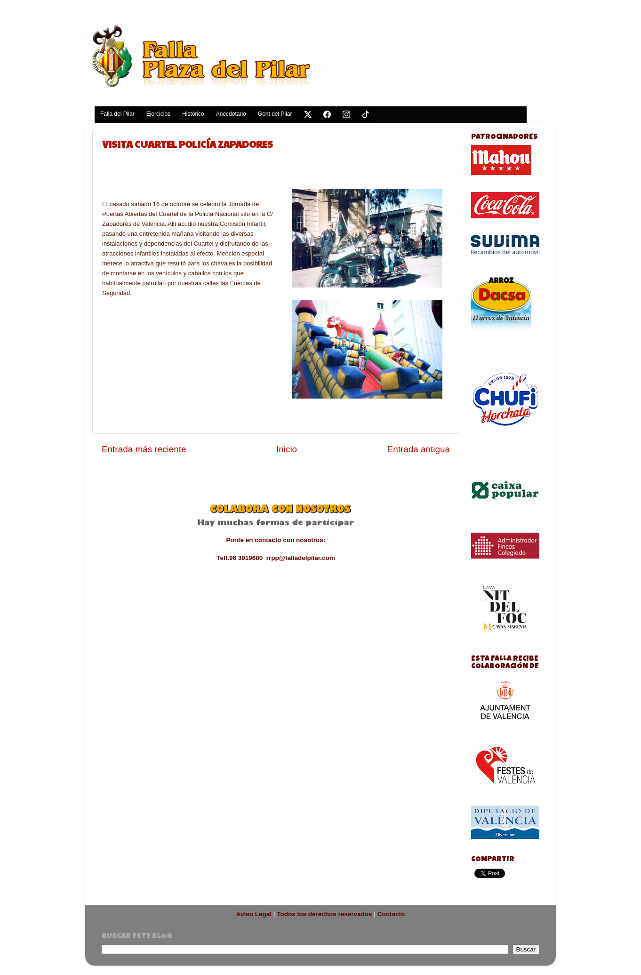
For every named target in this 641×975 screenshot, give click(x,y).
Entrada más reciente (144, 449)
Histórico (193, 114)
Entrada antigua (418, 449)
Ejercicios (158, 114)
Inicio (286, 449)
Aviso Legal (254, 914)
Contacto (391, 914)
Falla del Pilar (117, 114)
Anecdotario (231, 114)
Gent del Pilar (275, 114)
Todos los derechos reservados (324, 914)
